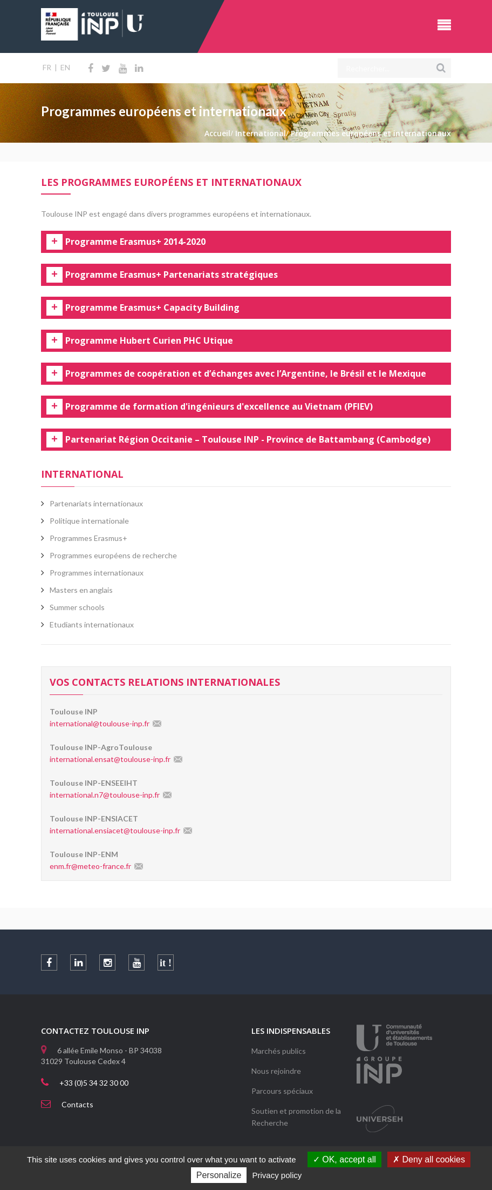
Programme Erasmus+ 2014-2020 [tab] (135, 242)
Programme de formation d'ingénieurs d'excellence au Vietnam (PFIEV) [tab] (219, 407)
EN (65, 67)
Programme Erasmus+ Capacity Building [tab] (152, 308)
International (82, 473)
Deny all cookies (429, 1159)
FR (47, 67)
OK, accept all (344, 1159)
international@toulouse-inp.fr (99, 723)
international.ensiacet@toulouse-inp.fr (115, 830)
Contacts (77, 1104)
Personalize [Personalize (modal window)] (219, 1175)
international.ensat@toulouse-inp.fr (110, 759)
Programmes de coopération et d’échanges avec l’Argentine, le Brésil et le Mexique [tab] (245, 374)
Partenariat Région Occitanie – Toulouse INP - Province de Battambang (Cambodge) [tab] (247, 440)
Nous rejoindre (276, 1070)
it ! (166, 963)
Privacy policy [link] (277, 1175)
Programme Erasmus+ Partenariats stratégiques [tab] (171, 275)
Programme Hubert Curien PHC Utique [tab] (149, 341)
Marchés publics (278, 1050)
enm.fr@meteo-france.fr (90, 866)
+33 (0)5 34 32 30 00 (93, 1082)
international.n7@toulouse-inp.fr (105, 794)
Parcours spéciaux (282, 1090)
